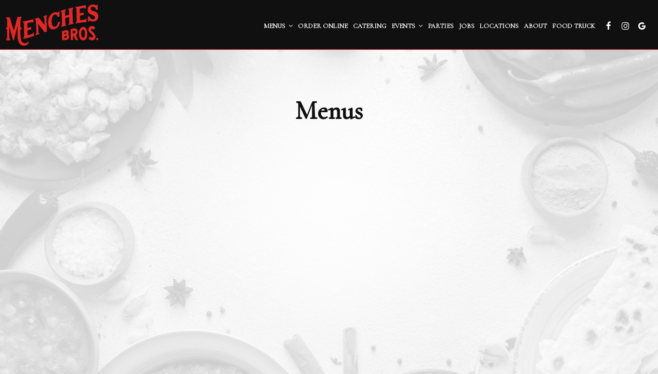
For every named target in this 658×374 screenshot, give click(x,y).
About (535, 26)
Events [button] (407, 26)
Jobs (467, 26)
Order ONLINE (323, 26)
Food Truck (573, 26)
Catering (369, 26)
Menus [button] (278, 26)
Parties (441, 26)
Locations (499, 26)
